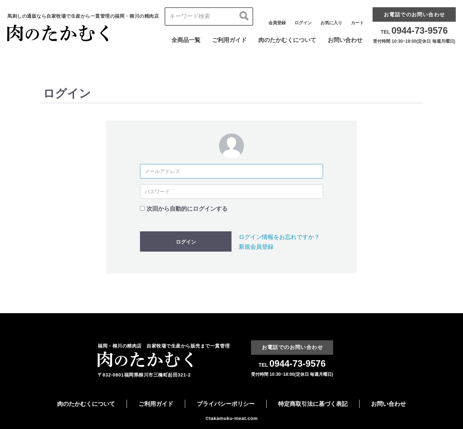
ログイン (186, 242)
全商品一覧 (185, 40)
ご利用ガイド (229, 40)
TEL (414, 32)
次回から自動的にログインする (187, 209)
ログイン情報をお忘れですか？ (279, 237)
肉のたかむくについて (287, 40)
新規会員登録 (256, 247)
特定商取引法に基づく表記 (313, 404)
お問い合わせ (345, 40)
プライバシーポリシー (226, 404)
